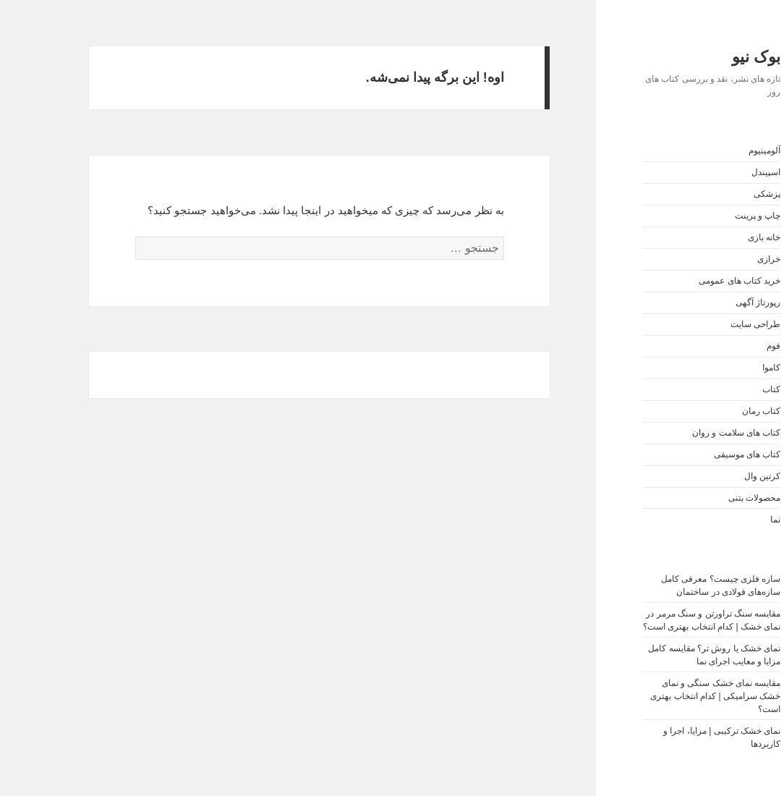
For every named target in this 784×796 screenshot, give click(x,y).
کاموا (729, 368)
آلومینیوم (722, 150)
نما (733, 520)
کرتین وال (720, 476)
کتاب (729, 389)
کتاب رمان (718, 411)
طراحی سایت (713, 324)
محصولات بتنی (712, 498)
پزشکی (724, 194)
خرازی (726, 259)
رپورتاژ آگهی (715, 302)
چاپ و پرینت (715, 216)
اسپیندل (723, 172)
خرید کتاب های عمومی (697, 281)
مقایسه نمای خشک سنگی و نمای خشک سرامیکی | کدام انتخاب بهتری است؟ (673, 696)
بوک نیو (713, 57)
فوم (731, 346)
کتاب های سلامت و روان (693, 433)
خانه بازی (721, 237)
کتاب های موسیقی (704, 454)
